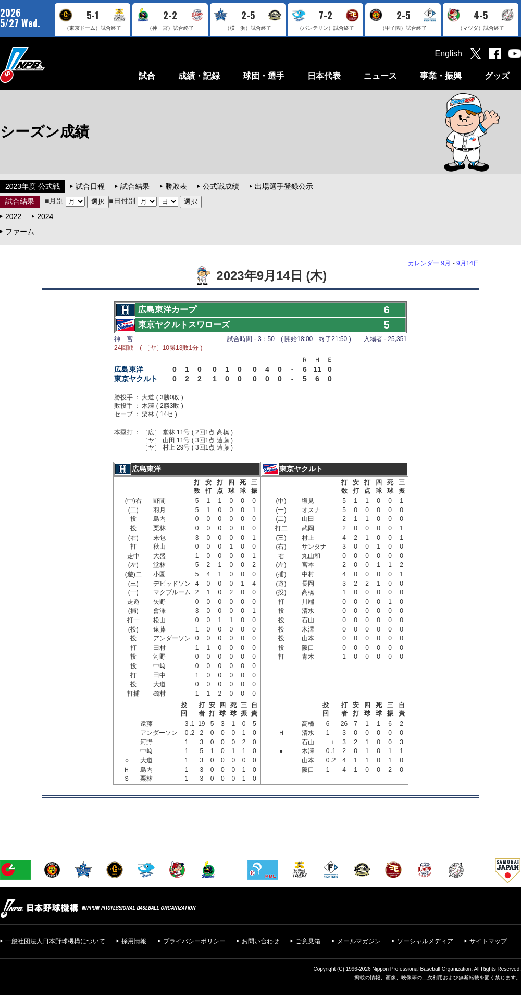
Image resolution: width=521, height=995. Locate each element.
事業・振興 (441, 75)
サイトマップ (488, 941)
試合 (147, 75)
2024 (45, 216)
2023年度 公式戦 (32, 186)
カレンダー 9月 (429, 263)
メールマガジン (359, 941)
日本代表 (324, 75)
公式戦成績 (221, 186)
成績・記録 (199, 75)
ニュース (380, 75)
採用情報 (133, 941)
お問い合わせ (260, 941)
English (448, 53)
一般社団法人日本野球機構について (55, 941)
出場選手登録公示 (284, 186)
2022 (13, 216)
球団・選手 (263, 75)
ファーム (19, 231)
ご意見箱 (307, 941)
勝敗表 (176, 186)
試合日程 (90, 186)
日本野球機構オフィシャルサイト (48, 65)
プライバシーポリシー (194, 941)
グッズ (497, 75)
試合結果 (135, 186)
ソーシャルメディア (425, 941)
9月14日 (467, 263)
